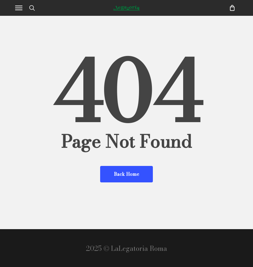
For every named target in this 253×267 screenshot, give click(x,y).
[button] (18, 8)
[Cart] (230, 8)
